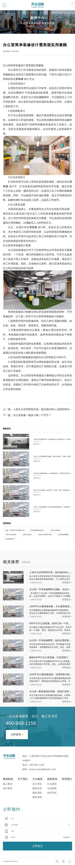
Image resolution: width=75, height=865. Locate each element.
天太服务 (37, 779)
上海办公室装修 (55, 530)
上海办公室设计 (27, 534)
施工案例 (7, 784)
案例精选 (8, 779)
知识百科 (52, 792)
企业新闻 (52, 788)
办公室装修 (17, 79)
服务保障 (37, 797)
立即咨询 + (17, 734)
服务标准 (37, 788)
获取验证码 (66, 837)
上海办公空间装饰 (10, 534)
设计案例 (7, 788)
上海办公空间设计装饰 (45, 534)
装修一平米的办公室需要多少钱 (14, 530)
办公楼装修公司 (10, 539)
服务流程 (37, 792)
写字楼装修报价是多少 (37, 530)
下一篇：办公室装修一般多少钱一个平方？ (27, 415)
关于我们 (23, 779)
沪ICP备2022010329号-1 (10, 861)
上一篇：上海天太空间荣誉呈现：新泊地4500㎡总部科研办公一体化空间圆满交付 (37, 409)
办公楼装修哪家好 (63, 534)
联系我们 (67, 779)
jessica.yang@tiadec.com (42, 769)
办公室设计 (17, 92)
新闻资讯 (52, 779)
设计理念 (37, 784)
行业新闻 (52, 784)
